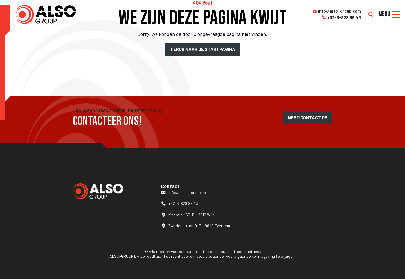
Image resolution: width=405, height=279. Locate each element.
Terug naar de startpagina (202, 49)
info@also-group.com (336, 11)
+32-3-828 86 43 (341, 17)
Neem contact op (307, 117)
